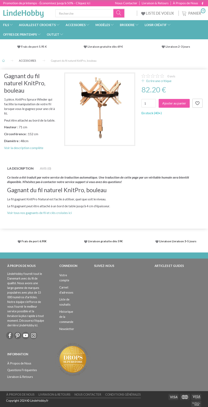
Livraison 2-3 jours (178, 46)
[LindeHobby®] (23, 12)
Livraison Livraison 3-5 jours (177, 241)
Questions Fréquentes (22, 370)
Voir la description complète (23, 148)
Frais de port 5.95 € (34, 46)
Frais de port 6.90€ (34, 241)
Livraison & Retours (155, 3)
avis (171, 76)
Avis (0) (45, 168)
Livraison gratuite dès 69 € (106, 46)
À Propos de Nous (185, 3)
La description (20, 168)
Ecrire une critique (158, 81)
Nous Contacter (126, 3)
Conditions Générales (123, 394)
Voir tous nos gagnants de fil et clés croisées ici (39, 213)
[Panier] (193, 13)
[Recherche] (119, 13)
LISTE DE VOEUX (157, 13)
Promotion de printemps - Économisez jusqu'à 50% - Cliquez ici (46, 3)
